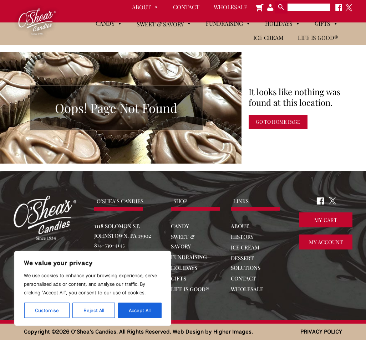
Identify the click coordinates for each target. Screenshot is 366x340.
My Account (326, 242)
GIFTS (178, 278)
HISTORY (242, 236)
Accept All (140, 310)
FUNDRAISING (189, 257)
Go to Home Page (278, 121)
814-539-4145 (109, 245)
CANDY (180, 226)
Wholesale (231, 7)
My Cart (325, 220)
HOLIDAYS (184, 267)
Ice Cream (268, 37)
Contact (186, 7)
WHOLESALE (247, 289)
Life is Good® (318, 37)
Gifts (326, 23)
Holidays (282, 23)
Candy (109, 23)
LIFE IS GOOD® (190, 289)
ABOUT (240, 226)
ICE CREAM (245, 247)
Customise (47, 310)
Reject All (93, 310)
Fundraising (228, 23)
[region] (92, 288)
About (145, 7)
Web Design (188, 331)
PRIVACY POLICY (321, 331)
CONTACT (243, 278)
